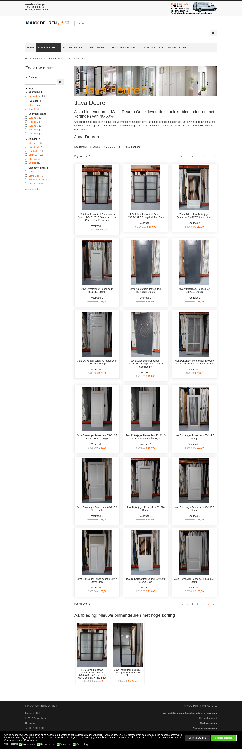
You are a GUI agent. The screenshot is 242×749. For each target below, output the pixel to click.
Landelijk (33, 151)
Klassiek (33, 159)
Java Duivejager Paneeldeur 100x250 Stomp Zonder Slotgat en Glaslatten (194, 362)
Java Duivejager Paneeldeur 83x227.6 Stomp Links (97, 509)
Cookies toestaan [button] (224, 738)
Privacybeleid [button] (31, 740)
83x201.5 (33, 133)
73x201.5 (33, 126)
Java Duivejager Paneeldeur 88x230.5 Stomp (194, 509)
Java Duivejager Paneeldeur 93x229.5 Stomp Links (146, 580)
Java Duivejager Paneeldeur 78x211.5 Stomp (194, 437)
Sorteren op (110, 147)
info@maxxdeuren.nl (38, 9)
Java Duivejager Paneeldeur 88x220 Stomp (146, 509)
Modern (33, 143)
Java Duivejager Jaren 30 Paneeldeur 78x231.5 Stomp (97, 362)
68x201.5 (33, 122)
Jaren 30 (33, 155)
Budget (32, 163)
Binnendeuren (55, 58)
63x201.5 (33, 118)
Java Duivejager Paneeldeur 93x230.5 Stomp (194, 580)
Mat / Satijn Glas (37, 179)
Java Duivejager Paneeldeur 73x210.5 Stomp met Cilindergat (97, 437)
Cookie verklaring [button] (13, 740)
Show (128, 147)
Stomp (32, 105)
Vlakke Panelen (37, 183)
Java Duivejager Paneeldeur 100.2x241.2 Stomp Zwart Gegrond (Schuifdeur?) (145, 363)
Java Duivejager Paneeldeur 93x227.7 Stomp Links (97, 580)
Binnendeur (35, 96)
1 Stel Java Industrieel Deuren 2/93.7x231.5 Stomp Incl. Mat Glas (146, 216)
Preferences (47, 744)
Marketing (82, 744)
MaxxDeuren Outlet (35, 58)
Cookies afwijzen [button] (197, 738)
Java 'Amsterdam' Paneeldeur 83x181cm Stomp (145, 290)
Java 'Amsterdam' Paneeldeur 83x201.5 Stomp (194, 290)
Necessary (28, 744)
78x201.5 (33, 129)
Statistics (65, 744)
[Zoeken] (40, 82)
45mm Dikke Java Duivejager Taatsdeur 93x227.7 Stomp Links (194, 216)
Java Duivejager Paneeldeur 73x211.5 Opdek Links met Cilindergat (146, 437)
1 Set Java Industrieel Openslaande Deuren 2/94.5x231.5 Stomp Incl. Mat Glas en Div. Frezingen (96, 217)
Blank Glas (34, 176)
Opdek (32, 109)
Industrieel (34, 147)
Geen (32, 171)
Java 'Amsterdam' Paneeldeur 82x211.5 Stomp (97, 290)
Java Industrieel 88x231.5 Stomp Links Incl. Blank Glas (127, 672)
